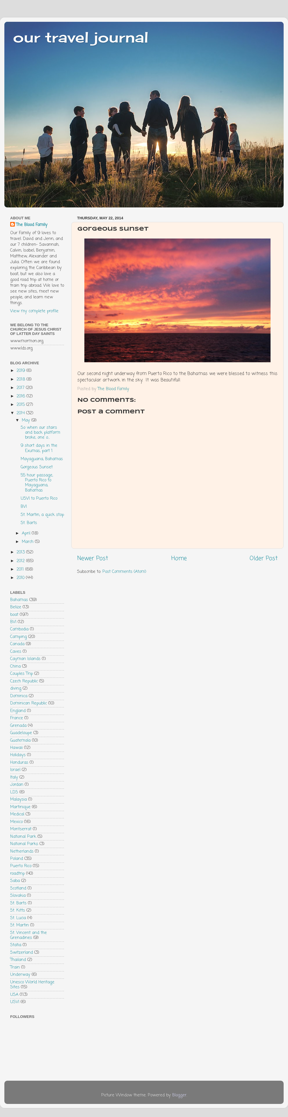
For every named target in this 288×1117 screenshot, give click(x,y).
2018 (21, 379)
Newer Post (92, 558)
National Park (23, 836)
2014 (21, 413)
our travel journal (80, 37)
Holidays (18, 755)
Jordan (16, 784)
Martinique (20, 807)
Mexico (16, 822)
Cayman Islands (25, 659)
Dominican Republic (28, 703)
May (26, 420)
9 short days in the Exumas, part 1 (39, 448)
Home (179, 558)
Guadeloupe (21, 733)
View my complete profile (34, 311)
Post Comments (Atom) (124, 572)
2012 (21, 561)
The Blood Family (31, 225)
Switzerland (21, 952)
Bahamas (19, 600)
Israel (15, 770)
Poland (16, 859)
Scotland (18, 888)
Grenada (18, 725)
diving (15, 688)
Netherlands (21, 851)
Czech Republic (24, 681)
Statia (15, 945)
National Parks (24, 844)
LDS (14, 792)
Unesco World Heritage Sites (32, 984)
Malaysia (18, 799)
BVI (24, 506)
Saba (15, 881)
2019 (21, 370)
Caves (15, 651)
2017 (21, 388)
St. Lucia (18, 918)
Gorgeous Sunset (37, 467)
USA (14, 995)
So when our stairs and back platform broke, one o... (40, 432)
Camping (18, 637)
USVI (14, 1002)
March (28, 542)
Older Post (264, 558)
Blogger (179, 1095)
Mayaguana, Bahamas (42, 459)
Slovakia (18, 895)
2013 (21, 552)
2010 (21, 578)
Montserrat (20, 829)
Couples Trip (21, 673)
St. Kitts (17, 910)
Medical (17, 814)
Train (15, 967)
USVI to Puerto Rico (39, 498)
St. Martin (19, 925)
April (27, 533)
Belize (15, 607)
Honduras (19, 762)
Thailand (18, 960)
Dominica (18, 696)
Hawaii (16, 748)
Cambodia (19, 629)
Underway (20, 974)
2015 (21, 404)
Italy (14, 777)
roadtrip (17, 873)
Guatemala (20, 740)
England (18, 711)
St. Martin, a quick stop (42, 515)
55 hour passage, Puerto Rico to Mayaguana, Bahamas (37, 483)
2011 (21, 569)
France (16, 718)
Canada (17, 644)
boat (14, 615)
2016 (21, 396)
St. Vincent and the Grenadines (28, 935)
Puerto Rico (20, 866)
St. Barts (29, 523)
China (15, 666)
